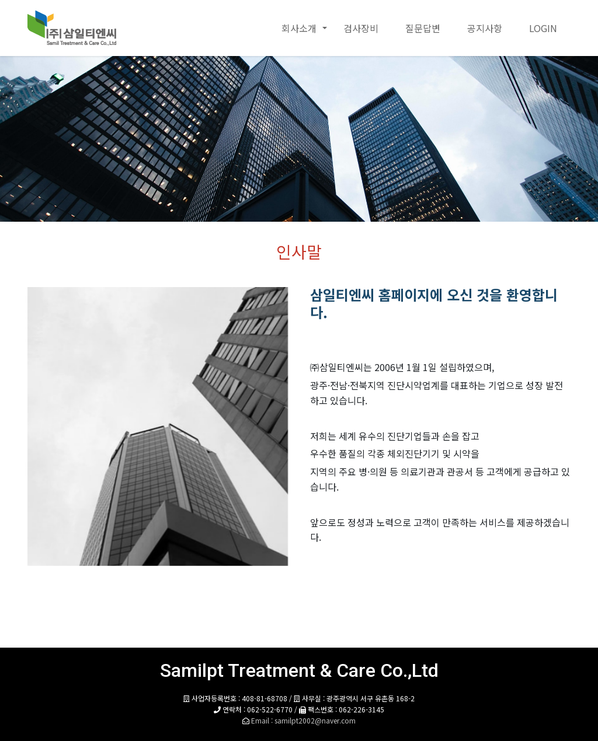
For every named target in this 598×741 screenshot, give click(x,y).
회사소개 (299, 28)
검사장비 (360, 28)
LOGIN (543, 28)
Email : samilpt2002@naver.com (303, 720)
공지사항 (484, 28)
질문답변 (422, 28)
